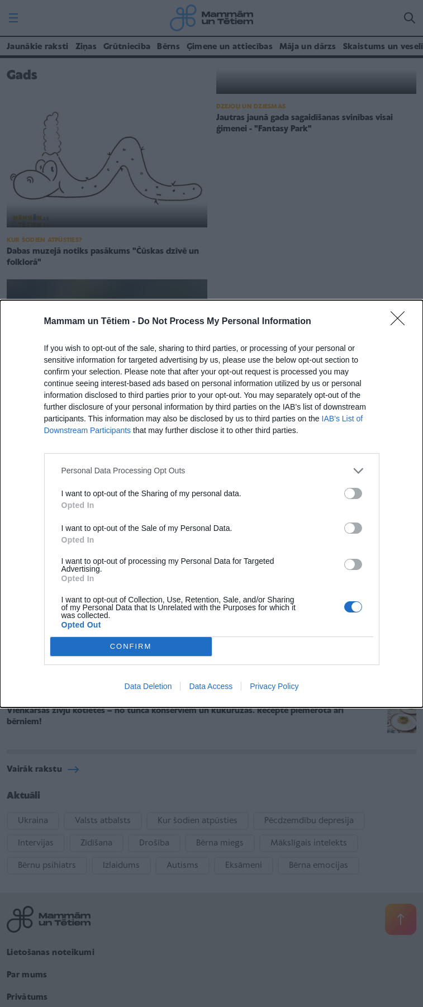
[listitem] (211, 471)
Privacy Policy (274, 686)
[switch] (353, 493)
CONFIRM (131, 646)
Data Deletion (148, 686)
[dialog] (211, 503)
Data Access (210, 686)
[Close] (401, 321)
